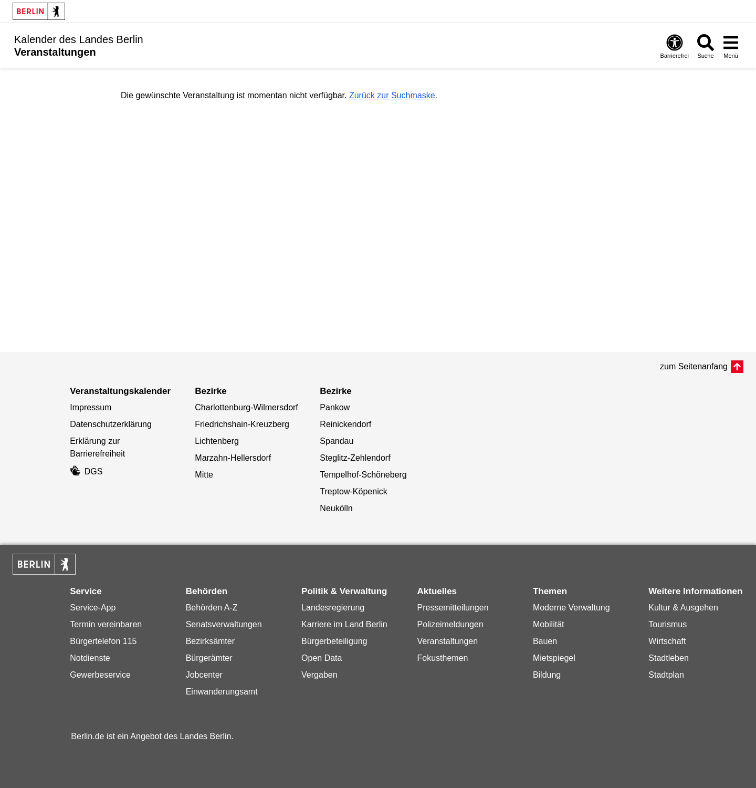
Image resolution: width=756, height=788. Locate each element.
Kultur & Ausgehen (683, 607)
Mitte (204, 474)
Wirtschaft (667, 641)
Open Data (321, 658)
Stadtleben (668, 658)
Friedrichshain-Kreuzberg (242, 424)
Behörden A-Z (212, 607)
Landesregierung (332, 607)
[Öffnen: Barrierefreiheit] (674, 46)
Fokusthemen (442, 658)
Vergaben (319, 674)
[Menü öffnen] (730, 46)
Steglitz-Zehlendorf (355, 457)
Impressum (90, 407)
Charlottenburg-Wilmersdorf (246, 407)
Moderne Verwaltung (571, 607)
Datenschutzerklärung (111, 424)
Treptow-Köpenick (353, 491)
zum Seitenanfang (694, 366)
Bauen (545, 641)
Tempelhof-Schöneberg (363, 474)
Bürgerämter (209, 658)
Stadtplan (666, 674)
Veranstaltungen (447, 641)
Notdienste (90, 658)
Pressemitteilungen (452, 607)
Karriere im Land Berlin (344, 624)
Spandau (336, 441)
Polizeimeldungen (450, 624)
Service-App (93, 607)
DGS (86, 471)
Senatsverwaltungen (224, 624)
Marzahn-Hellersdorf (233, 457)
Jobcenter (204, 674)
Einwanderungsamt (222, 691)
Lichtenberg (217, 441)
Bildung (547, 674)
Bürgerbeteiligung (334, 641)
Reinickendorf (345, 424)
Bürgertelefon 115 (103, 641)
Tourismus (667, 624)
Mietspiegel (554, 658)
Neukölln (336, 508)
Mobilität (548, 624)
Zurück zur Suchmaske (392, 95)
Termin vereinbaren (106, 624)
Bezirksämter (210, 641)
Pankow (335, 407)
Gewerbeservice (100, 674)
